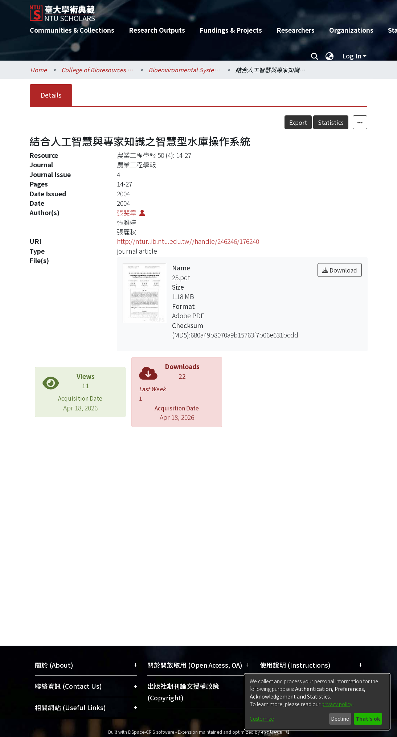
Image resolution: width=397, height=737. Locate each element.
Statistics (347, 122)
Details (51, 94)
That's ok (368, 718)
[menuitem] (329, 56)
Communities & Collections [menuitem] (72, 29)
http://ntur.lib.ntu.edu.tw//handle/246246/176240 (188, 241)
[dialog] (317, 702)
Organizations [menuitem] (351, 29)
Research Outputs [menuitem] (157, 29)
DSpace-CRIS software (151, 731)
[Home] (192, 10)
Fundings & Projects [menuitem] (231, 29)
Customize (262, 718)
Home (38, 69)
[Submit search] (314, 56)
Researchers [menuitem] (296, 29)
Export (314, 122)
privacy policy (337, 704)
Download (339, 270)
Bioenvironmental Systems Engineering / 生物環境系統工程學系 (184, 69)
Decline (340, 718)
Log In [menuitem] (351, 55)
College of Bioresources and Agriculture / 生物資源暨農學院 (97, 69)
